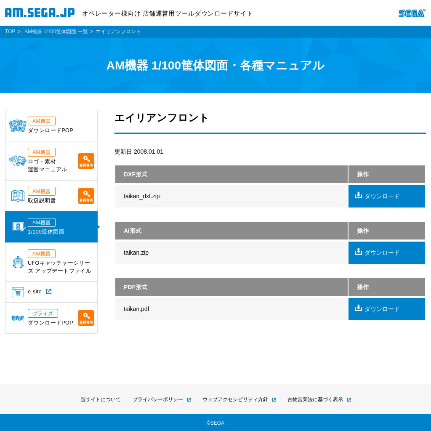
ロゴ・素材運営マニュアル (51, 160)
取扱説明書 (52, 195)
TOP (10, 32)
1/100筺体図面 (38, 226)
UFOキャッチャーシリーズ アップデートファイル (52, 261)
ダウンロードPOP (41, 125)
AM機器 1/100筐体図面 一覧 (56, 32)
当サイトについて (100, 399)
